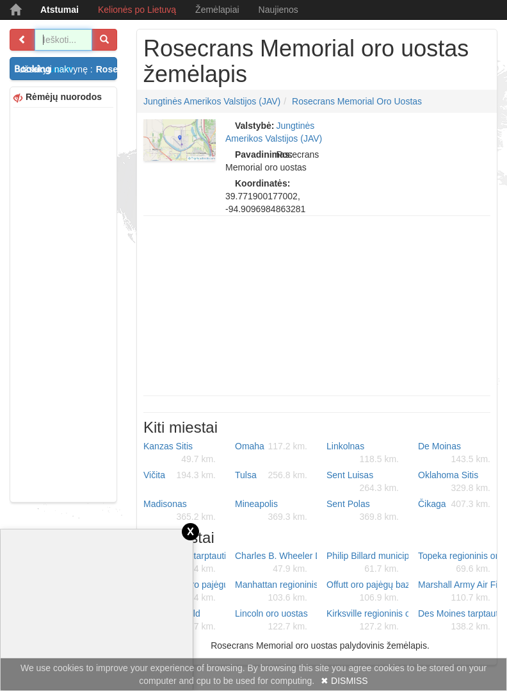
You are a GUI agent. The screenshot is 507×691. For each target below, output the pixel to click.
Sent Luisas (362, 482)
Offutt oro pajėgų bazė (367, 591)
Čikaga (454, 503)
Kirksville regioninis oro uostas (367, 620)
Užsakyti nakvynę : (67, 69)
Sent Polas (362, 511)
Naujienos (278, 9)
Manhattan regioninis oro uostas (276, 591)
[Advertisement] (63, 303)
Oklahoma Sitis (454, 482)
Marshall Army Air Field (459, 591)
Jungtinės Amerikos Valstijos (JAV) (211, 101)
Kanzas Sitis (179, 453)
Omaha (271, 446)
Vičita (179, 475)
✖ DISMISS (344, 681)
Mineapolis (271, 511)
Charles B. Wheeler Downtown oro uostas (276, 563)
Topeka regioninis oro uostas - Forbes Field (459, 563)
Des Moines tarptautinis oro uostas (459, 620)
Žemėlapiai (217, 9)
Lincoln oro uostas (271, 620)
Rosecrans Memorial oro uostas (357, 101)
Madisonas (179, 511)
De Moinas (454, 453)
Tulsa (271, 475)
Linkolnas (362, 453)
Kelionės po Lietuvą (137, 9)
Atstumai (59, 9)
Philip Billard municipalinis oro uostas (367, 563)
